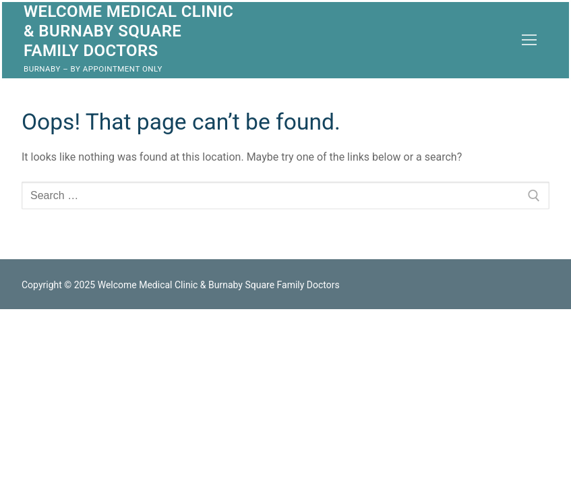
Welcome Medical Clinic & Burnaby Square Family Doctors (128, 31)
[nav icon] (529, 40)
